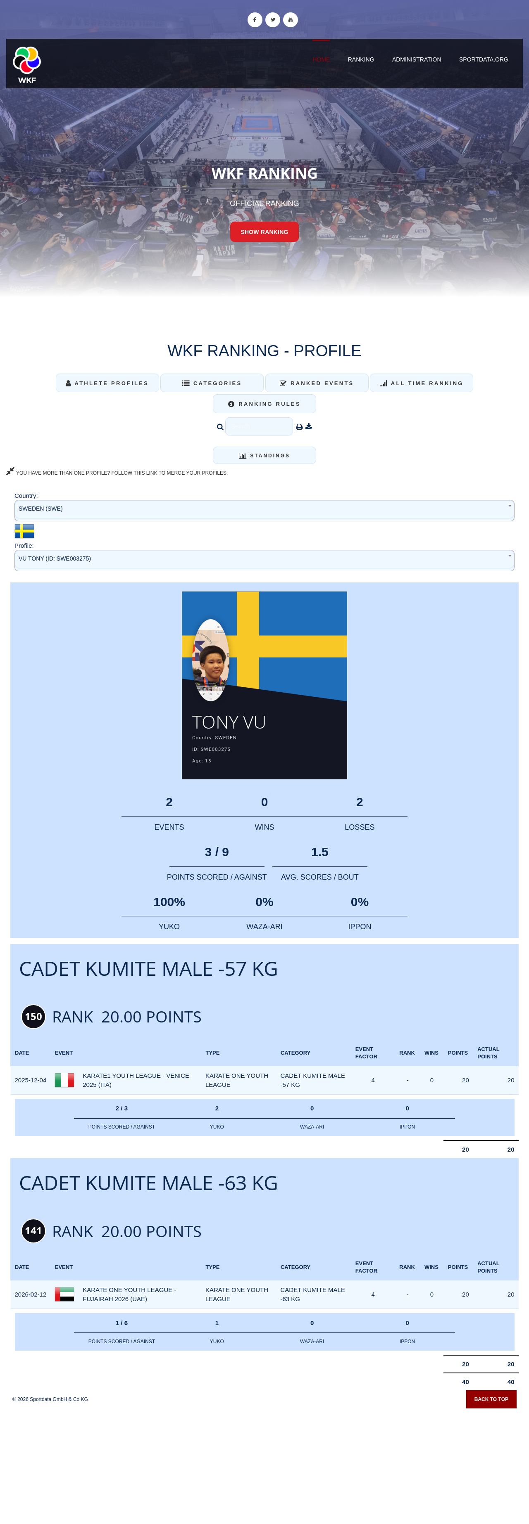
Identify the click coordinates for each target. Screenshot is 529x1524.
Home (321, 59)
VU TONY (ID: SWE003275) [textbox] (55, 558)
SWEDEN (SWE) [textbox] (41, 508)
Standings (264, 456)
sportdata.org (483, 59)
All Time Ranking (422, 383)
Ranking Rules (264, 404)
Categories (212, 383)
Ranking (361, 59)
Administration (416, 59)
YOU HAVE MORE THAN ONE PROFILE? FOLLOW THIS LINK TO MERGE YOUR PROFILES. (117, 473)
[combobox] (264, 510)
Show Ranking (264, 232)
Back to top (491, 1401)
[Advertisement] (264, 1464)
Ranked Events (317, 383)
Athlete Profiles (107, 383)
